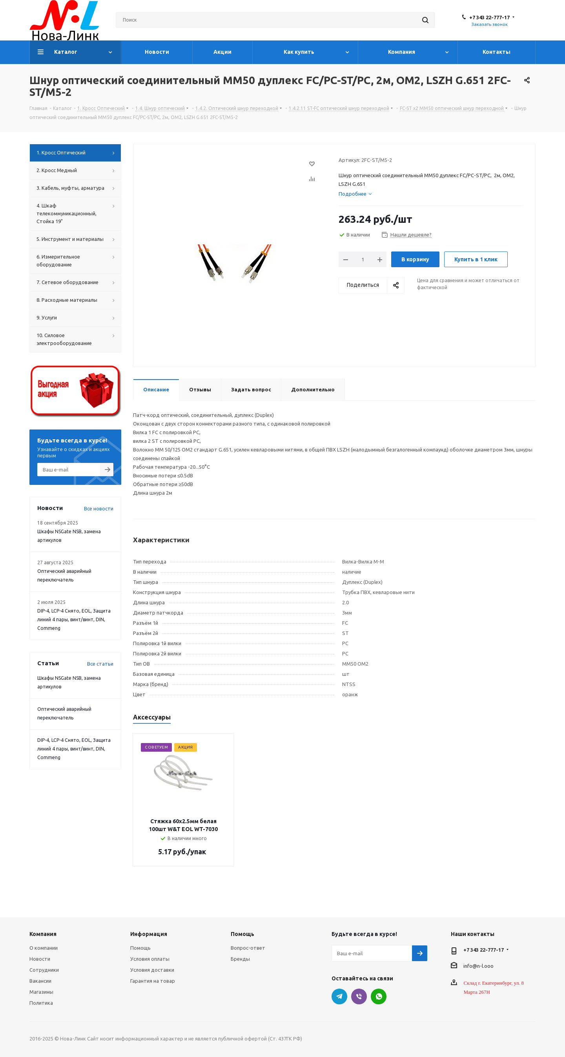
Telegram (339, 996)
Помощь (140, 948)
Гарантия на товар (152, 981)
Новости (39, 959)
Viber (359, 996)
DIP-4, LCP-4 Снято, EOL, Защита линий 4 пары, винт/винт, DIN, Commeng (74, 619)
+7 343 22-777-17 (489, 17)
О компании (43, 948)
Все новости (98, 508)
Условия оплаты (150, 959)
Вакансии (40, 981)
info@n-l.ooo (478, 965)
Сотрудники (44, 970)
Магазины (41, 992)
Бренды (240, 959)
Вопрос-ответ (248, 948)
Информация (148, 934)
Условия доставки (152, 970)
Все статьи (100, 663)
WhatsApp (378, 996)
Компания (42, 934)
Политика (41, 1003)
